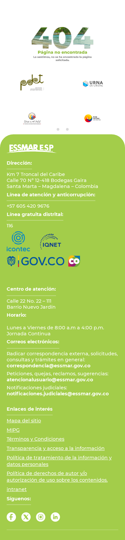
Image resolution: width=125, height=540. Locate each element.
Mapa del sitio (24, 421)
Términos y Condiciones (35, 439)
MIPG (13, 430)
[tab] (58, 129)
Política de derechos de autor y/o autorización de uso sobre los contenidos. (57, 476)
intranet (17, 489)
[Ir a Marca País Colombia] (74, 261)
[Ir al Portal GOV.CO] (35, 261)
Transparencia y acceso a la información (56, 448)
